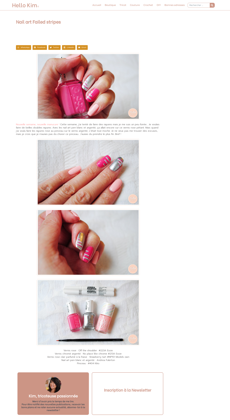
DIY (159, 5)
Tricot (123, 5)
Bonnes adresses (174, 5)
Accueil (96, 5)
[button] (23, 47)
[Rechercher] (212, 5)
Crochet (148, 5)
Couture (135, 5)
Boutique (110, 5)
